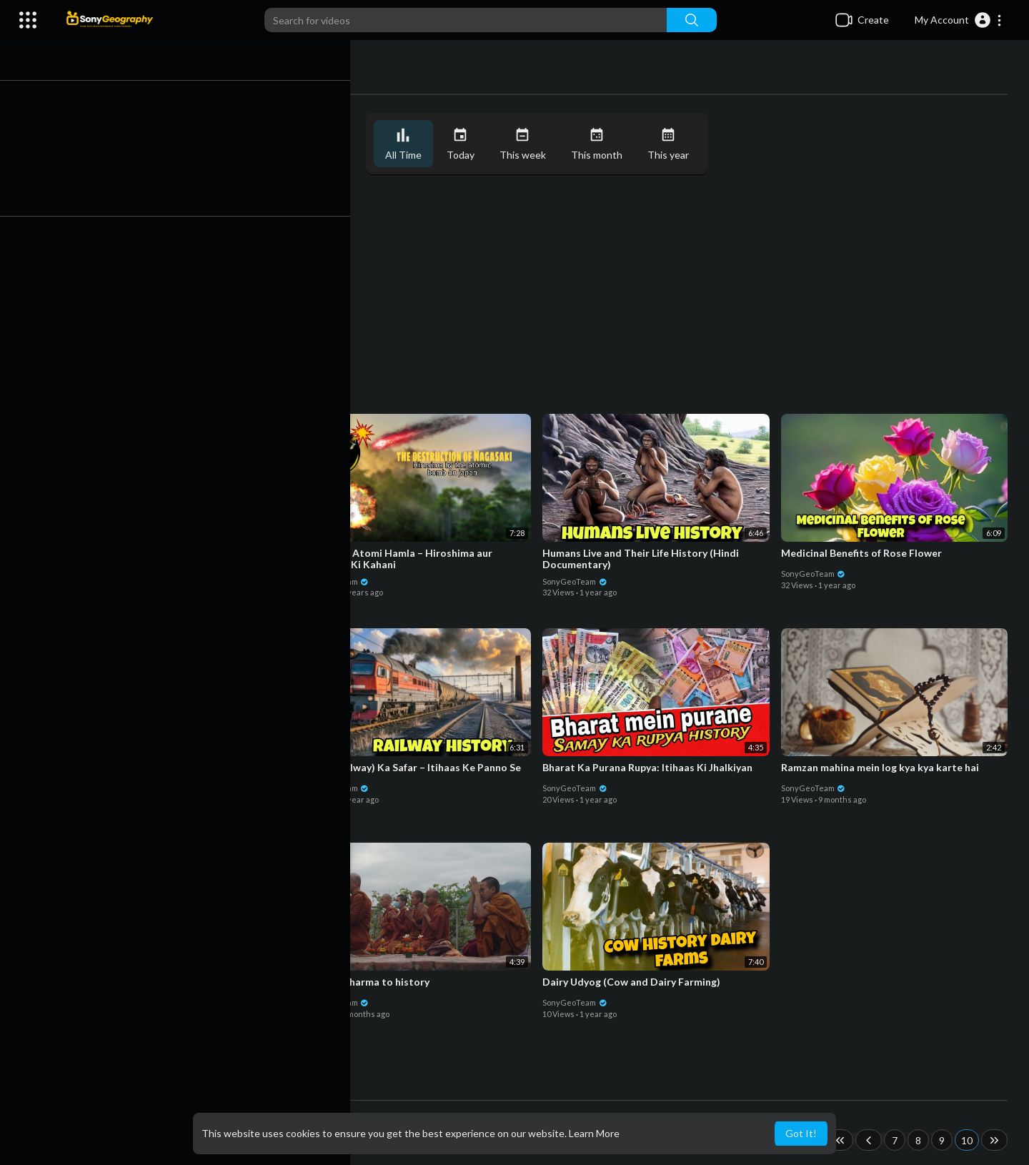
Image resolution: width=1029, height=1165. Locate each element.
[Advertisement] (543, 296)
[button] (958, 20)
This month (603, 144)
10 (967, 1140)
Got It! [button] (801, 1133)
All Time (410, 144)
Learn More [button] (594, 1133)
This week (529, 144)
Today (467, 144)
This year (674, 144)
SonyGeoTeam (111, 579)
